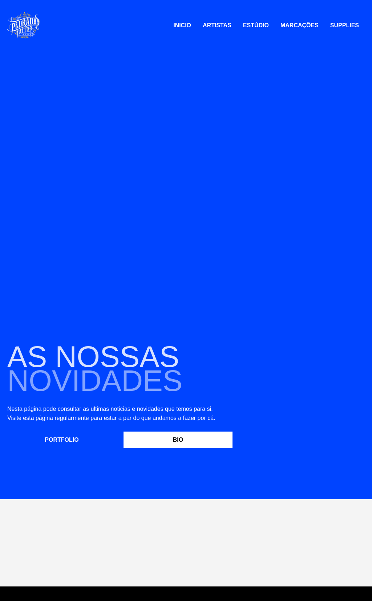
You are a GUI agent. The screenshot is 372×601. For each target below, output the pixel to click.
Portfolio (61, 440)
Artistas (217, 25)
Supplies (344, 25)
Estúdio (256, 25)
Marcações (299, 25)
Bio (178, 440)
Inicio (182, 25)
